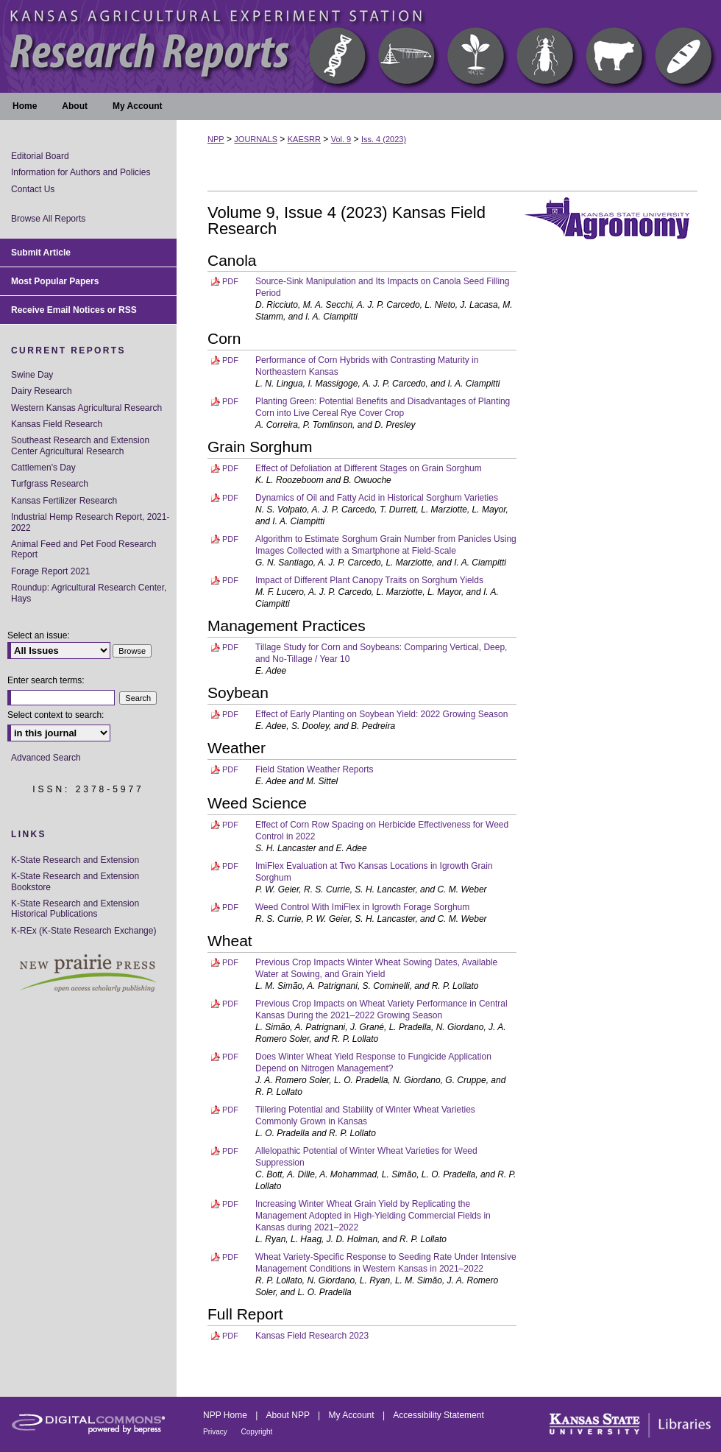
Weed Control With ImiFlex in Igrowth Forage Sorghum (362, 907)
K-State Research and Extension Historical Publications (75, 908)
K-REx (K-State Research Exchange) (83, 931)
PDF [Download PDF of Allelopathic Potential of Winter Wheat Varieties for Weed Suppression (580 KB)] (230, 1150)
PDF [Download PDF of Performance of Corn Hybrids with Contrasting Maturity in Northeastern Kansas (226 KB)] (230, 360)
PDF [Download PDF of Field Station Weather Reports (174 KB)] (230, 769)
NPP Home (226, 1415)
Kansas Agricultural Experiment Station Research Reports (360, 46)
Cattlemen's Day (43, 467)
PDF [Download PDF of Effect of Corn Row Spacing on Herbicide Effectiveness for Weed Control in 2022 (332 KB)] (230, 824)
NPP (215, 139)
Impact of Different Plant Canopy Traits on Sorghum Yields (369, 580)
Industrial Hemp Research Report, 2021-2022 (90, 522)
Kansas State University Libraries (629, 1424)
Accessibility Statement (438, 1415)
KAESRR (304, 139)
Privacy (216, 1432)
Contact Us (32, 189)
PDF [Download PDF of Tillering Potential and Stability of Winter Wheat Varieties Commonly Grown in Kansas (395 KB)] (230, 1109)
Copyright (257, 1432)
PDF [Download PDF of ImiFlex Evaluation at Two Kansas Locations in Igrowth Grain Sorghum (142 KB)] (230, 865)
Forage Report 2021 (50, 571)
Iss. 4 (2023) (383, 139)
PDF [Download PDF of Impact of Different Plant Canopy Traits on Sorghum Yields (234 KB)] (230, 580)
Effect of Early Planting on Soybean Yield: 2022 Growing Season (381, 714)
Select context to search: (55, 715)
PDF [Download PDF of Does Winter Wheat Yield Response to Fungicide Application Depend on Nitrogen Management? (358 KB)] (230, 1056)
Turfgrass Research (49, 484)
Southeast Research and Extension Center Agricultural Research (80, 445)
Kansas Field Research (56, 424)
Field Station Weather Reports (314, 769)
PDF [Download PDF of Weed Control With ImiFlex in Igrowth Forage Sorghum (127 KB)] (230, 907)
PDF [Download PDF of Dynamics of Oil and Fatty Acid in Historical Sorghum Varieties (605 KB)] (230, 497)
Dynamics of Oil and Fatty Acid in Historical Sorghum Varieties (376, 498)
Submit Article (41, 252)
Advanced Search (46, 758)
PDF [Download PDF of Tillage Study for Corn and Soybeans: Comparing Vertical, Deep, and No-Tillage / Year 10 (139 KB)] (230, 647)
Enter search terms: (46, 680)
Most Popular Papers (55, 281)
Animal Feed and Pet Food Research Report (83, 549)
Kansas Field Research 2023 (312, 1336)
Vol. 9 (341, 139)
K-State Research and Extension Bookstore (75, 881)
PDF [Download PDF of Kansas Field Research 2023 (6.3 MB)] (230, 1335)
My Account (353, 1415)
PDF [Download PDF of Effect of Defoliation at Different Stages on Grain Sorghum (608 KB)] (230, 468)
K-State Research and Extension (75, 860)
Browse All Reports (48, 219)
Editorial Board (40, 156)
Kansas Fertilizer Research (64, 501)
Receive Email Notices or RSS (74, 310)
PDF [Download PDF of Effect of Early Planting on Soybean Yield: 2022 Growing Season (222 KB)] (230, 714)
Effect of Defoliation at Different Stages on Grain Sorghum (368, 468)
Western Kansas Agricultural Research (86, 408)
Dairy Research (41, 391)
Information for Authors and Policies (80, 172)
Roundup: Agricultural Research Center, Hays (88, 592)
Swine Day (32, 375)
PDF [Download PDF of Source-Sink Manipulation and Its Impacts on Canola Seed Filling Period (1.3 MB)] (230, 281)
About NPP (289, 1415)
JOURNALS (255, 139)
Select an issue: (38, 635)
